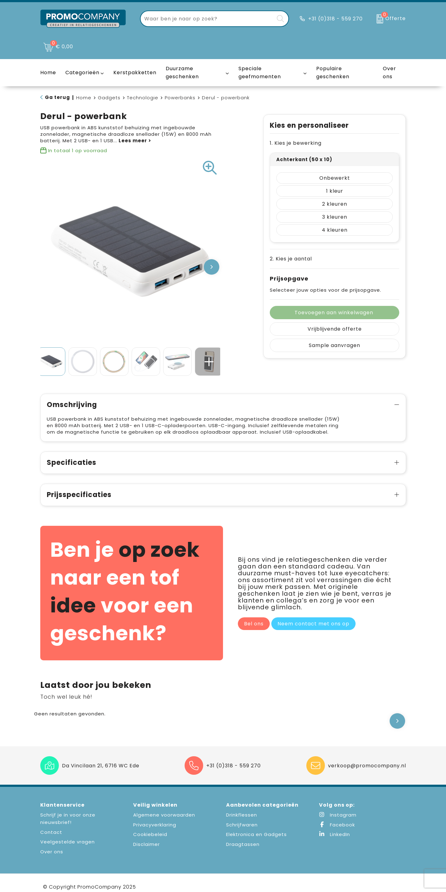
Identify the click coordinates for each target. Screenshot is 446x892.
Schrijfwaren (242, 824)
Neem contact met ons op (313, 630)
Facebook (337, 824)
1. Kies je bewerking (295, 143)
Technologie (142, 97)
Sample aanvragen (334, 345)
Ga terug (57, 97)
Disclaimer (146, 844)
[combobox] (207, 18)
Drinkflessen (241, 815)
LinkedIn (334, 834)
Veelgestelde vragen (67, 841)
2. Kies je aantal (291, 258)
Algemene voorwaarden (164, 815)
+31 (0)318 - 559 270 (335, 18)
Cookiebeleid (150, 834)
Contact (51, 832)
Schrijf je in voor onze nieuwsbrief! (67, 819)
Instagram (337, 815)
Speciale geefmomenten (259, 72)
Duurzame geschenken (182, 72)
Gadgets (109, 97)
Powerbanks (180, 97)
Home (83, 97)
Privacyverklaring (154, 824)
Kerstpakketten (134, 72)
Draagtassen (243, 844)
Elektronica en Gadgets (256, 834)
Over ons (51, 851)
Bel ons (254, 630)
